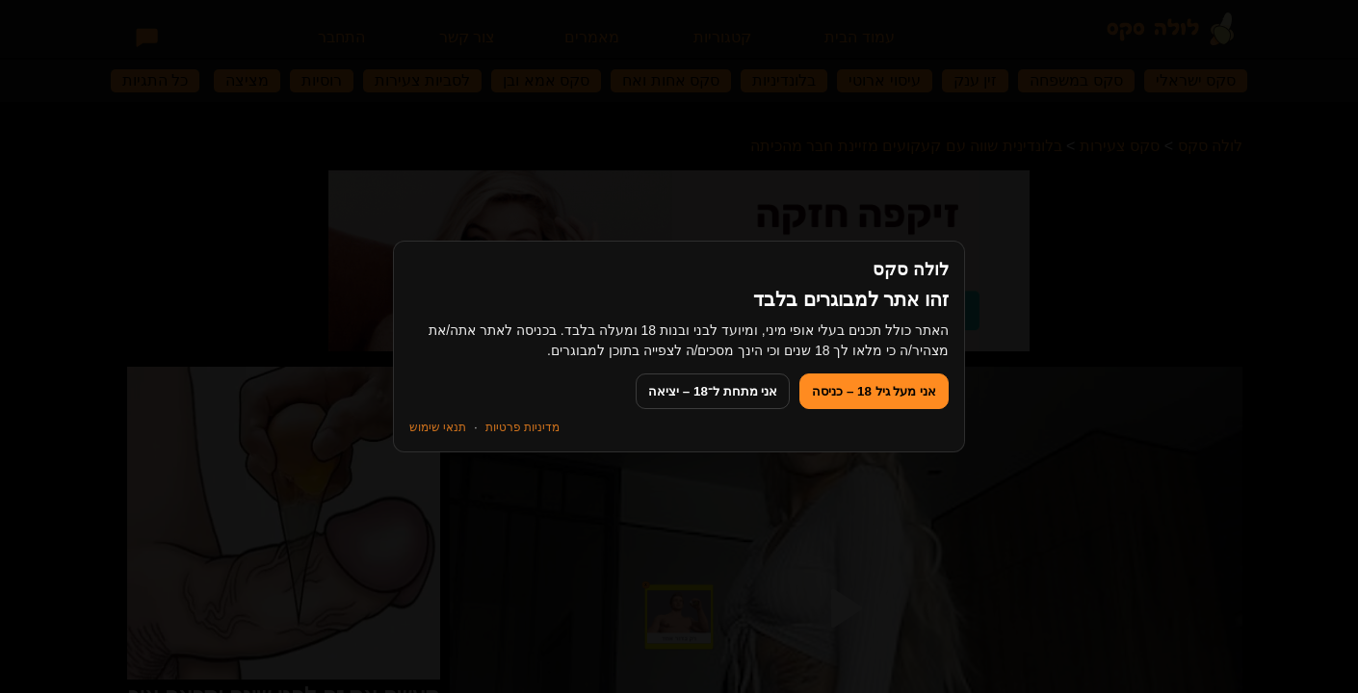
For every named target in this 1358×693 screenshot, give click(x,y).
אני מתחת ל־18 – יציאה (712, 391)
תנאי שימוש (437, 427)
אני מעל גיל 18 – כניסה (874, 391)
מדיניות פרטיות (522, 427)
